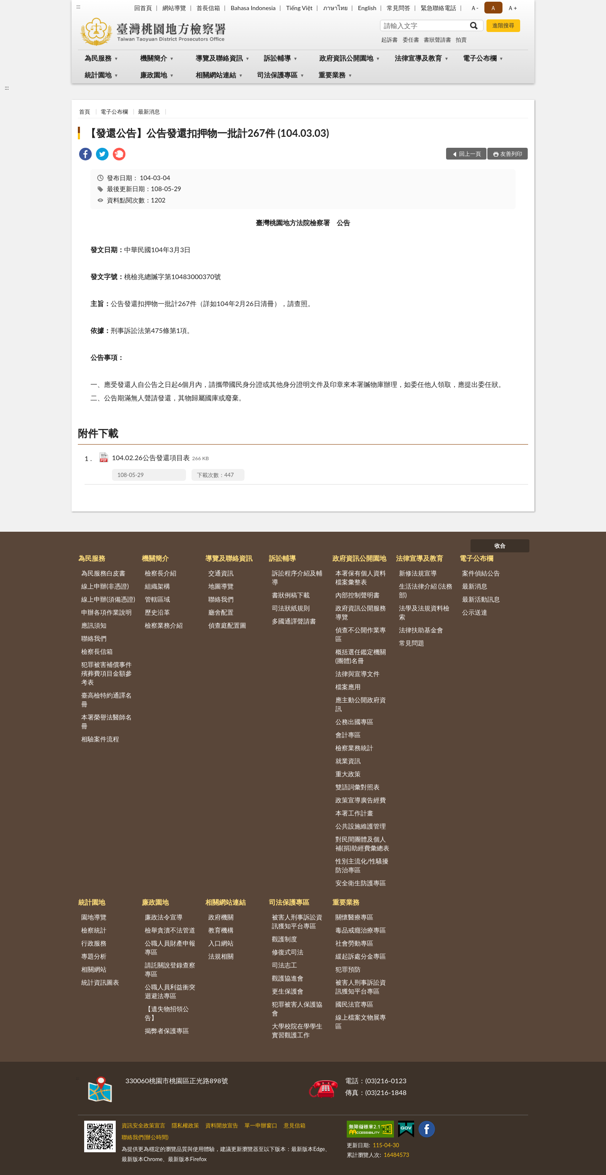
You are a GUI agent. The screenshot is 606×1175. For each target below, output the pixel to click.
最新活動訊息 (481, 599)
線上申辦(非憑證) (105, 586)
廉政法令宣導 (164, 917)
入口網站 (221, 943)
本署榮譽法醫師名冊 (106, 721)
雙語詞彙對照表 (357, 787)
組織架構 (157, 586)
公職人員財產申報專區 (170, 947)
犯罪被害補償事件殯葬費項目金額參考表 (106, 673)
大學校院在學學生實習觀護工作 (297, 1030)
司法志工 (284, 965)
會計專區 (348, 734)
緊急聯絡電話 (438, 7)
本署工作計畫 (354, 813)
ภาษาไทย (335, 7)
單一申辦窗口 (261, 1125)
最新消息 (149, 111)
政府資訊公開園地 (346, 58)
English (367, 7)
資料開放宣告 (221, 1125)
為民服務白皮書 (103, 573)
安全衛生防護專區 (360, 883)
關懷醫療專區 (354, 917)
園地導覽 (93, 917)
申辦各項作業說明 (106, 612)
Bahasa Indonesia (253, 7)
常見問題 (411, 643)
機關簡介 (153, 58)
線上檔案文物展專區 (360, 1021)
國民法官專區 (354, 1004)
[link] (85, 155)
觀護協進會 (287, 978)
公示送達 (474, 612)
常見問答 (398, 7)
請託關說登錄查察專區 (170, 969)
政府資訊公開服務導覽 (360, 612)
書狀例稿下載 (291, 595)
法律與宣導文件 (357, 673)
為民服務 (98, 58)
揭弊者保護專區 (167, 1030)
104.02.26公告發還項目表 (160, 458)
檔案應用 (348, 686)
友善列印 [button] (511, 153)
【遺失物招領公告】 (167, 1013)
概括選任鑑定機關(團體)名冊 (360, 656)
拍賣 (461, 39)
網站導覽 (174, 7)
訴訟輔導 (277, 58)
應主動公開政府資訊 (360, 704)
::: (78, 6)
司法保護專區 (277, 75)
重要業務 (332, 75)
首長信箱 (208, 7)
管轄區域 (157, 599)
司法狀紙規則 (291, 608)
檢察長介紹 (160, 573)
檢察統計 (93, 930)
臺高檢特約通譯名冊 (106, 699)
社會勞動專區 (354, 943)
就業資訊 (348, 761)
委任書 (411, 39)
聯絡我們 (93, 638)
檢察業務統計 (354, 747)
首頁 (84, 111)
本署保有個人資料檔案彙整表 (360, 577)
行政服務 (93, 943)
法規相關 (221, 956)
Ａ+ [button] (512, 7)
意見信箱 (295, 1125)
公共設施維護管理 (360, 826)
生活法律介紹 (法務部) (426, 590)
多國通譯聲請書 (294, 621)
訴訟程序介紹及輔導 (297, 577)
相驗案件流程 (100, 739)
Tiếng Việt (299, 7)
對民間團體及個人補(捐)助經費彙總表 (362, 843)
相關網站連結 (216, 75)
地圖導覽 (221, 586)
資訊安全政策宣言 (143, 1125)
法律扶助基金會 (421, 630)
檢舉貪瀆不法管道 (170, 930)
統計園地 (98, 75)
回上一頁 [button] (470, 153)
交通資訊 (221, 573)
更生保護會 (287, 991)
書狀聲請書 (437, 39)
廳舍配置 (221, 612)
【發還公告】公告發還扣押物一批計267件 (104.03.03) (207, 133)
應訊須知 (93, 625)
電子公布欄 (480, 58)
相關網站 (93, 969)
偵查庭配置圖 (227, 625)
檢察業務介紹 (164, 625)
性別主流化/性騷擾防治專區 (362, 865)
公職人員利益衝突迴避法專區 (170, 991)
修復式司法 (287, 952)
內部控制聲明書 (357, 595)
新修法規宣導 (418, 573)
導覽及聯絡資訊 (219, 58)
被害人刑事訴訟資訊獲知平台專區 (297, 921)
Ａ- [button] (474, 7)
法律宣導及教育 (418, 58)
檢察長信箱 (97, 651)
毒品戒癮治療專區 (360, 930)
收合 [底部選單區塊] (499, 545)
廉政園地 (153, 75)
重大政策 (348, 774)
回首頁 (143, 7)
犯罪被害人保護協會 (297, 1008)
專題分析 (93, 956)
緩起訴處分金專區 (360, 956)
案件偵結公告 (481, 573)
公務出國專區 (354, 721)
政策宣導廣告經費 (360, 800)
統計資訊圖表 (100, 982)
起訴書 (389, 39)
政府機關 (221, 917)
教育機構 (221, 930)
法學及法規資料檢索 (424, 612)
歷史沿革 (157, 612)
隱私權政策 (185, 1125)
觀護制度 (284, 939)
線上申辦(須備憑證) (108, 599)
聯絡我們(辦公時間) (145, 1137)
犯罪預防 (348, 969)
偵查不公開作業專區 (360, 634)
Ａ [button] (493, 7)
